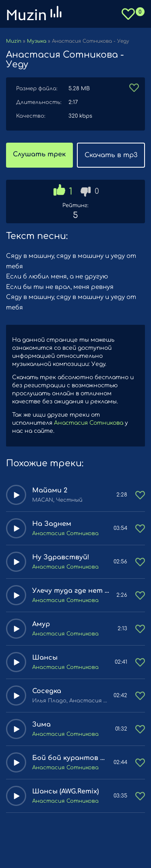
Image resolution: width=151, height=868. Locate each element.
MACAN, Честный (57, 500)
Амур (41, 624)
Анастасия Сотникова (88, 423)
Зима (41, 724)
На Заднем (51, 523)
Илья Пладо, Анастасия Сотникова (70, 701)
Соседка (46, 691)
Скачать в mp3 (111, 155)
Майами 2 (49, 490)
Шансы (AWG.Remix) (65, 791)
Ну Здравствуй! (60, 557)
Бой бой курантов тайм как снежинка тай (70, 758)
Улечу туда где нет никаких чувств (71, 590)
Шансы (45, 657)
